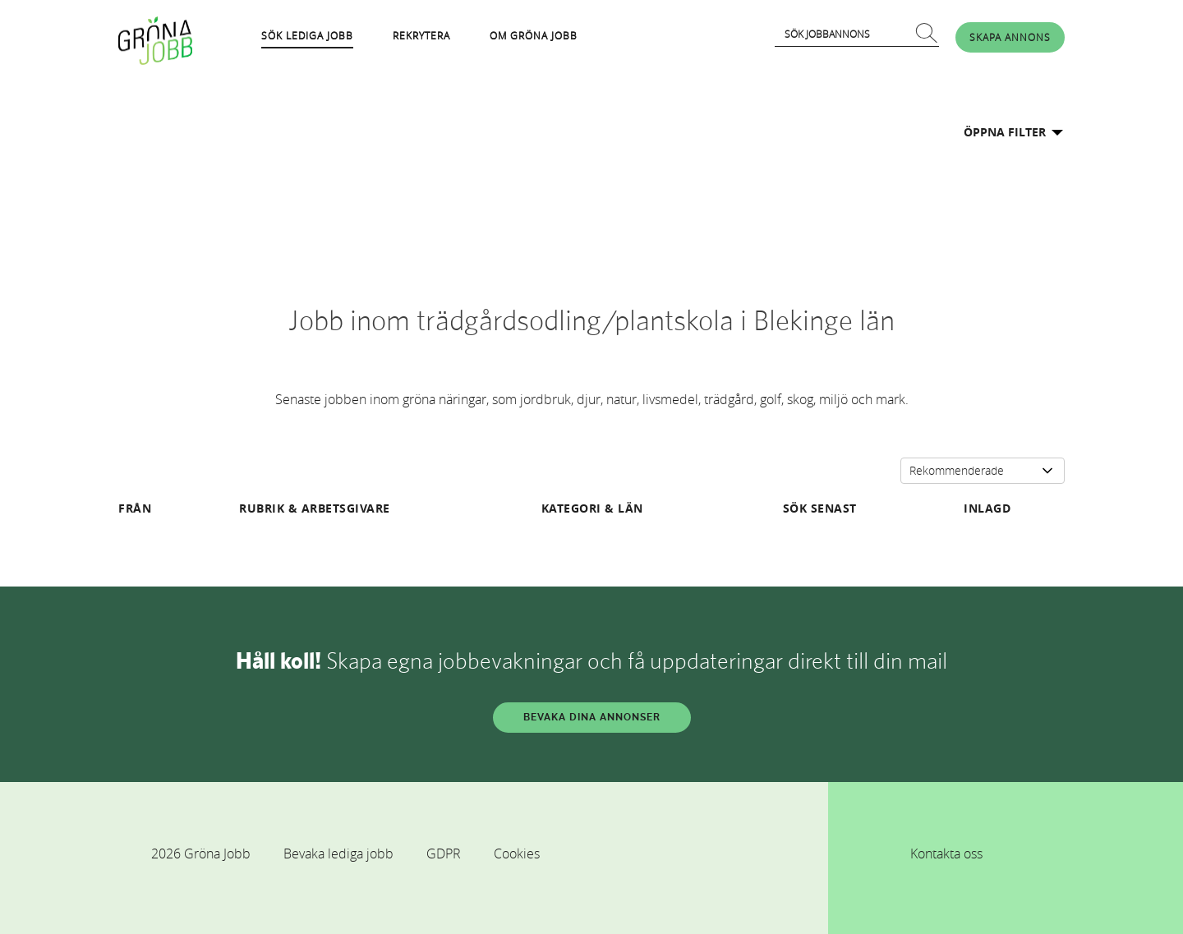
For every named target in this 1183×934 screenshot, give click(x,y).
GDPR (443, 853)
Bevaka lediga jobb (338, 853)
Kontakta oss (946, 853)
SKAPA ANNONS (1010, 37)
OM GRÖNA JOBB (534, 35)
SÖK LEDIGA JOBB (307, 35)
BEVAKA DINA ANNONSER (592, 717)
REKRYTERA (421, 35)
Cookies (517, 853)
